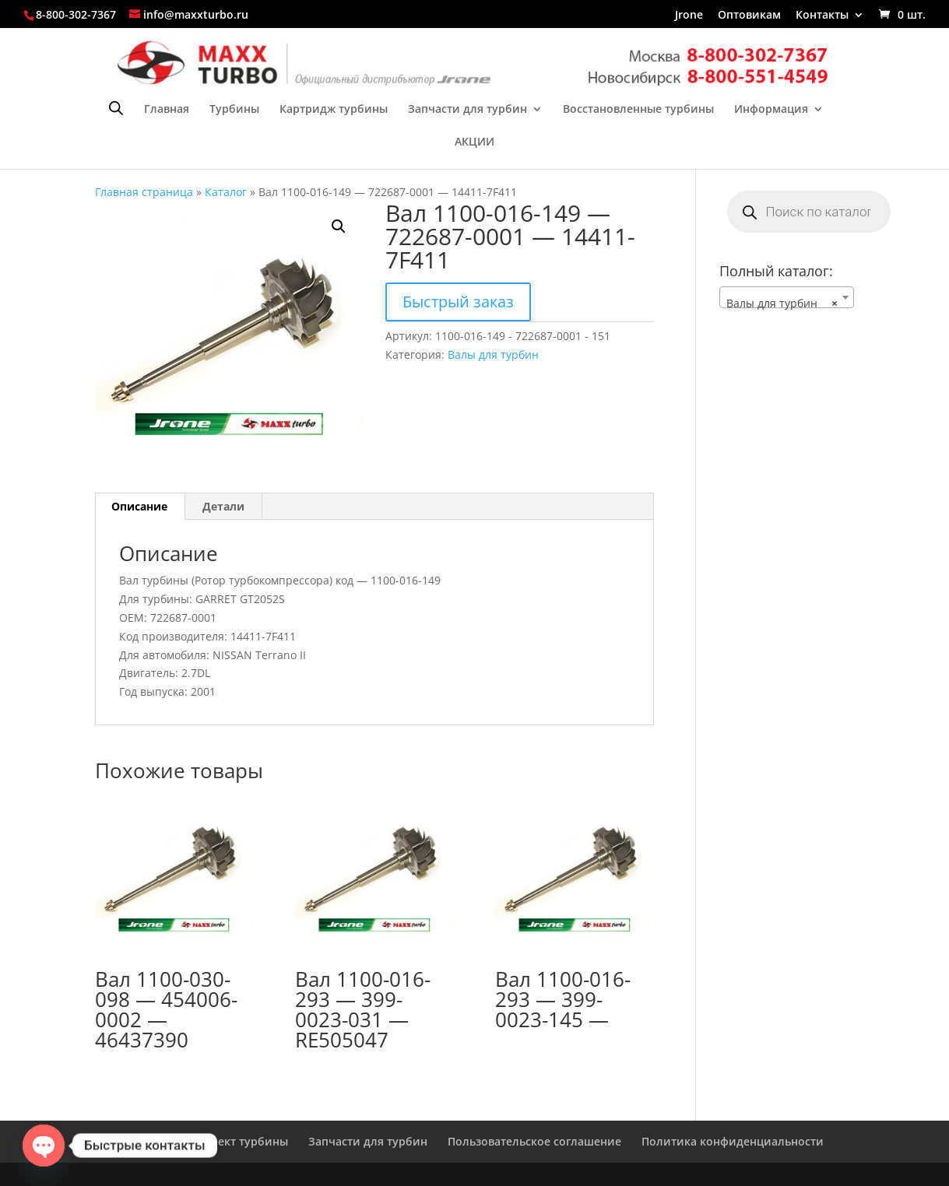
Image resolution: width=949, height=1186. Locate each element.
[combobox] (787, 297)
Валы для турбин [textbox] (782, 303)
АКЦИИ (474, 142)
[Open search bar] (116, 107)
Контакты (822, 15)
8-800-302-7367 (76, 14)
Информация (771, 110)
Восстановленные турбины (638, 110)
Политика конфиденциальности (732, 1141)
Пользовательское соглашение (534, 1141)
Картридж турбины (333, 110)
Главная (166, 110)
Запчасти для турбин (467, 110)
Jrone (689, 15)
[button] (339, 226)
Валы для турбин (493, 354)
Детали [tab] (223, 506)
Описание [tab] (139, 506)
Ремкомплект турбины (224, 1141)
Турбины (234, 110)
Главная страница (144, 191)
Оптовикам (749, 15)
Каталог (226, 191)
